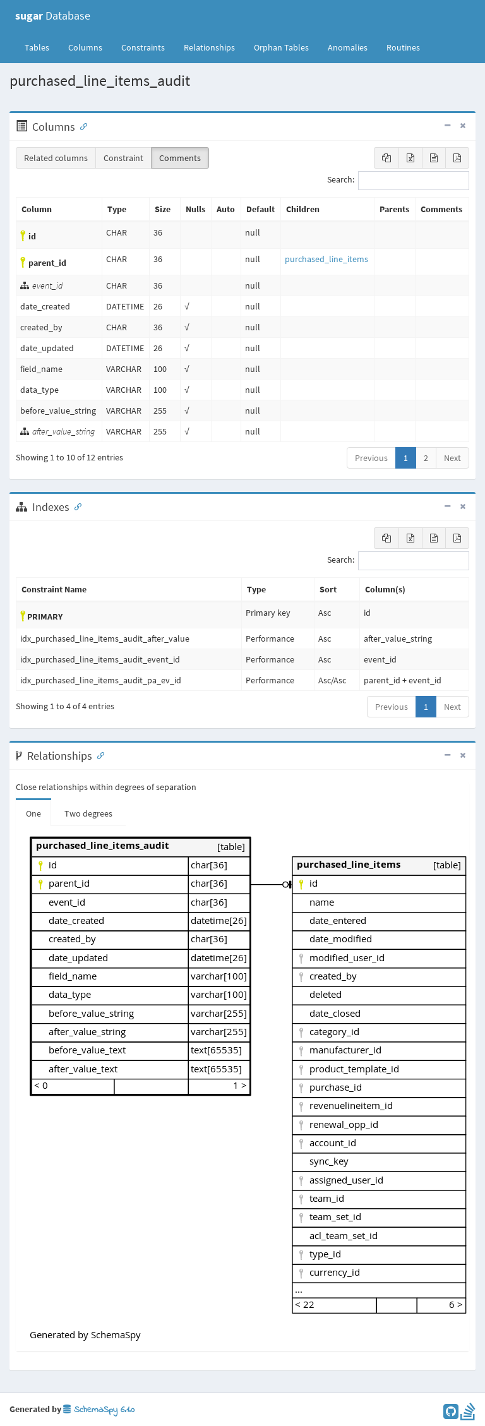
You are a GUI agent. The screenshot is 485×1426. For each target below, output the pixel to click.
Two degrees (88, 813)
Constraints (143, 47)
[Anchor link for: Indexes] (75, 506)
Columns (85, 47)
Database (52, 15)
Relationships (209, 47)
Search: (398, 180)
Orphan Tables (281, 47)
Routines (403, 47)
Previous (371, 458)
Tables (42, 46)
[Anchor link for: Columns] (81, 125)
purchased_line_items (326, 259)
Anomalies (348, 47)
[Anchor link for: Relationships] (98, 754)
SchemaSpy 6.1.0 (99, 1410)
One (33, 813)
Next (452, 458)
